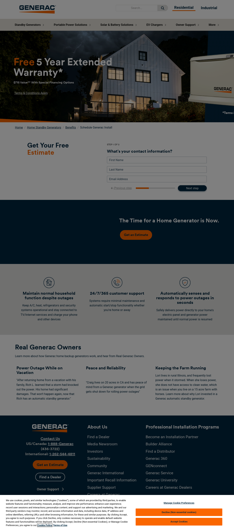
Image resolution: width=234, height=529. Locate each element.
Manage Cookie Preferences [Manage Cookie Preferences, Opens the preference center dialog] (179, 503)
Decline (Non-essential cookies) (179, 512)
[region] (117, 512)
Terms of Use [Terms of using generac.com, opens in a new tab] (60, 525)
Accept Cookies (179, 521)
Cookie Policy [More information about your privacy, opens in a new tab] (44, 525)
